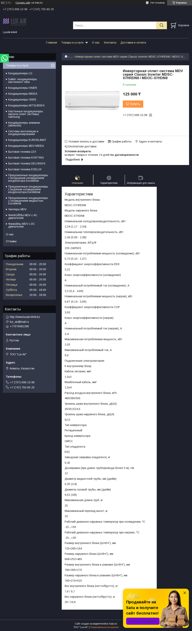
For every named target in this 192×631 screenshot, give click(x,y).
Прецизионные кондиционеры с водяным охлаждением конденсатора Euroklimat (28, 189)
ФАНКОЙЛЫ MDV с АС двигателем (22, 216)
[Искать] (161, 25)
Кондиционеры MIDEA (22, 93)
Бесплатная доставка (82, 146)
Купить (135, 104)
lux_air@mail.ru (19, 321)
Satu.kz (113, 623)
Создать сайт (22, 2)
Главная (51, 42)
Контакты (110, 42)
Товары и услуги (72, 42)
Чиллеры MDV (17, 209)
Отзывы (11, 241)
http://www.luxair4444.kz (25, 316)
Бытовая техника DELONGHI (26, 163)
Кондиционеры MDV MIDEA (26, 145)
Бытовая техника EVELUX (25, 169)
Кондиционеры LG (20, 73)
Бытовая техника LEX (22, 151)
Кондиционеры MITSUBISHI (26, 105)
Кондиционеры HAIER (22, 87)
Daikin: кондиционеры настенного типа (22, 80)
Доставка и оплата (133, 42)
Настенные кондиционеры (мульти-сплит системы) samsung (25, 114)
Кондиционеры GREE (22, 99)
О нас (96, 42)
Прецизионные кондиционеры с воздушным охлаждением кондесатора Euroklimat (28, 178)
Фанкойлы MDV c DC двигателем (21, 225)
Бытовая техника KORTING (26, 157)
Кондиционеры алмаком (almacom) (24, 124)
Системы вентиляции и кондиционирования (23, 133)
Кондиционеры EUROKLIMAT (27, 139)
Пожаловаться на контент (104, 627)
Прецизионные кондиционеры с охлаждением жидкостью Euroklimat (28, 200)
